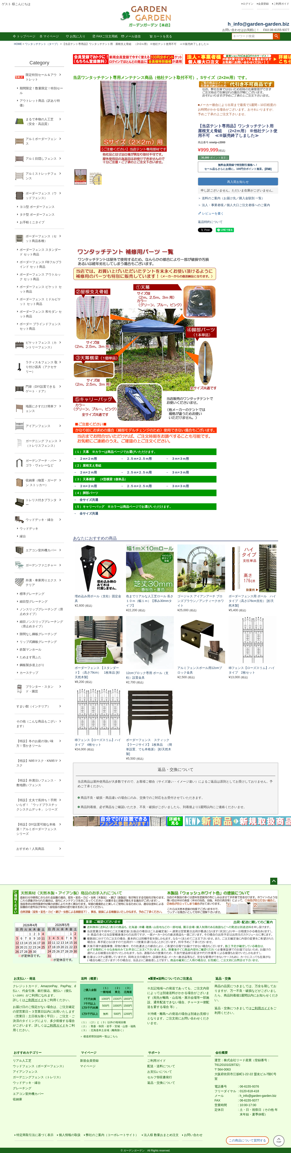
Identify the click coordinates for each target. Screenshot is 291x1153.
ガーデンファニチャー (41, 565)
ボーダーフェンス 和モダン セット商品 (41, 314)
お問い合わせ (193, 1135)
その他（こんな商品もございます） (36, 724)
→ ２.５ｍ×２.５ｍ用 (136, 458)
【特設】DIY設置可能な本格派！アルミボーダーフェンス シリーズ (36, 829)
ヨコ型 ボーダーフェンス (37, 207)
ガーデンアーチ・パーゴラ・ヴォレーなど (41, 463)
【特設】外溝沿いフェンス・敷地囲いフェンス (36, 783)
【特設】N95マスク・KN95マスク (37, 763)
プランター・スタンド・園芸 (40, 689)
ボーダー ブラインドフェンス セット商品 (40, 326)
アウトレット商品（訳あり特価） (40, 103)
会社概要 (221, 1052)
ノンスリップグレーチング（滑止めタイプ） (41, 611)
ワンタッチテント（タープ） (42, 44)
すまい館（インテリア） (33, 706)
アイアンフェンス (38, 426)
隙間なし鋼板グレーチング (38, 634)
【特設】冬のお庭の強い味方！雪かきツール (35, 743)
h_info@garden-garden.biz (258, 24)
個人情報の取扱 (69, 1135)
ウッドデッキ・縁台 (40, 519)
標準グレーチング (32, 594)
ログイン (248, 3)
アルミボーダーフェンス (41, 141)
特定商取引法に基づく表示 (35, 1135)
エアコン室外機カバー (41, 550)
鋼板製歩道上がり (32, 665)
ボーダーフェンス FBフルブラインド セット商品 (41, 264)
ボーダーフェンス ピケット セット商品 (41, 289)
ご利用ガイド (281, 3)
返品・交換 (223, 978)
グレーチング (22, 1088)
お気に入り (75, 36)
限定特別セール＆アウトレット (41, 77)
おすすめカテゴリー (28, 1052)
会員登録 (263, 3)
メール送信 (131, 36)
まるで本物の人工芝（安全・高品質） (40, 121)
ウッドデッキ (29, 528)
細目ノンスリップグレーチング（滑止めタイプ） (41, 624)
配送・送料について (161, 1066)
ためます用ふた (30, 657)
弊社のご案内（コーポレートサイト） (112, 1135)
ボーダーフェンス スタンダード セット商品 (40, 252)
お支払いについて (159, 1071)
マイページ (49, 36)
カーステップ (29, 672)
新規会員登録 (89, 1060)
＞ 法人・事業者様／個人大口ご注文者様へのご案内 (234, 205)
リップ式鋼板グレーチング (38, 642)
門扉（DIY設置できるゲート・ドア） (41, 389)
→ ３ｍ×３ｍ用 (177, 458)
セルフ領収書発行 (159, 1077)
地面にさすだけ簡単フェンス (41, 408)
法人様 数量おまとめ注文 (161, 1135)
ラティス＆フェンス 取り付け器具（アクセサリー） (41, 366)
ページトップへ (273, 881)
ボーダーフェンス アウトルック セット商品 (40, 277)
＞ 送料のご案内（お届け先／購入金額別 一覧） (231, 198)
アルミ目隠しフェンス (41, 158)
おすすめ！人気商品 (30, 848)
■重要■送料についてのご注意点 (170, 978)
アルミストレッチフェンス (41, 176)
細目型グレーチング (34, 601)
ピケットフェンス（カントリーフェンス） (41, 345)
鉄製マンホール (30, 649)
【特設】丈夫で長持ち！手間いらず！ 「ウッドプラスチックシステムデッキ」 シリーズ (36, 804)
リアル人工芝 (22, 1060)
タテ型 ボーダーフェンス (37, 214)
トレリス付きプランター (41, 502)
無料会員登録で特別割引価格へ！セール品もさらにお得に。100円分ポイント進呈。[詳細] (238, 166)
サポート (154, 1052)
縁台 (23, 536)
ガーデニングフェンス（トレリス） (37, 1077)
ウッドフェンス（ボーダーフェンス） (39, 1066)
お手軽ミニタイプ (32, 222)
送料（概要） (90, 978)
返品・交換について (161, 1082)
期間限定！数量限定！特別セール (41, 90)
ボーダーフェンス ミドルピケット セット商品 (40, 301)
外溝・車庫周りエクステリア (41, 582)
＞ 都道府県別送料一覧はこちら (99, 1036)
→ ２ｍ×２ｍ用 (85, 458)
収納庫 (17, 1099)
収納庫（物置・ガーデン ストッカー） (41, 483)
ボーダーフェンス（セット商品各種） (41, 238)
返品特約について (210, 222)
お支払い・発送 (24, 978)
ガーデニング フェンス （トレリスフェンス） (43, 443)
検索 (276, 36)
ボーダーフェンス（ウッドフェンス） (41, 196)
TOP (278, 1140)
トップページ (24, 36)
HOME (18, 44)
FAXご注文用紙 (105, 36)
